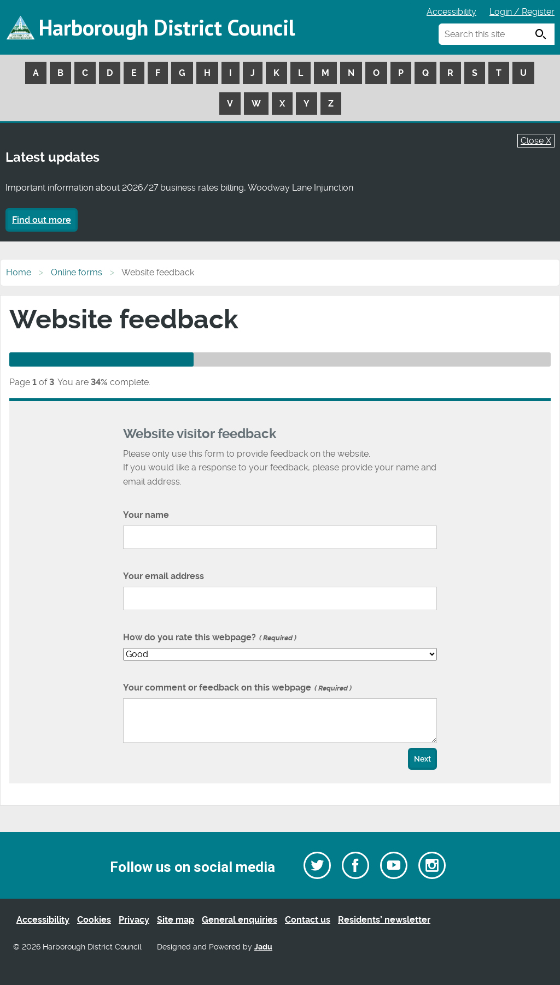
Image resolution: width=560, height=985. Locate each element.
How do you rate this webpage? (209, 637)
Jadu (263, 947)
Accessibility (451, 12)
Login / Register (522, 12)
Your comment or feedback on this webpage (237, 687)
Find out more (41, 220)
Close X (536, 140)
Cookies (94, 920)
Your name (146, 515)
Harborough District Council (167, 27)
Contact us (307, 920)
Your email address (163, 576)
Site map (175, 920)
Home (18, 272)
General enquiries (239, 920)
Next (422, 759)
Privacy (134, 920)
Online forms (76, 272)
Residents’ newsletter (384, 920)
